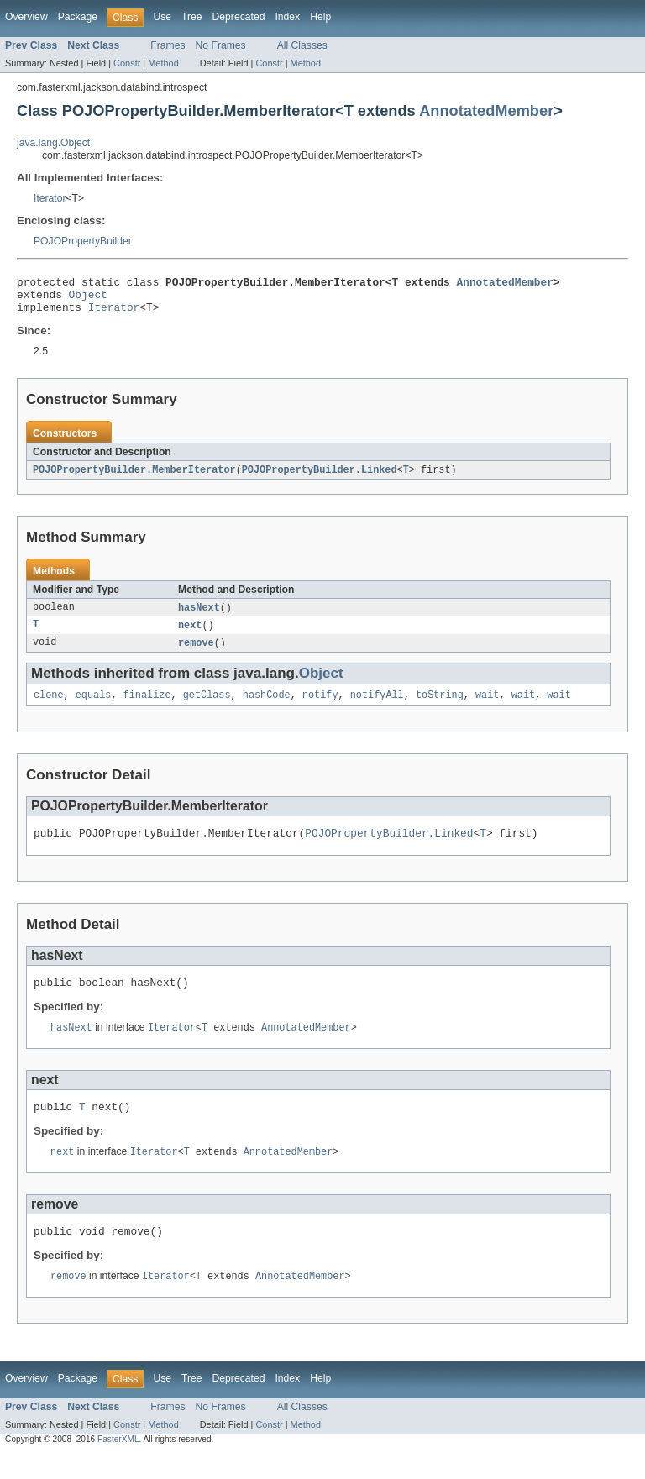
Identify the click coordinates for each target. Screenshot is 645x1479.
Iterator (50, 198)
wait (487, 707)
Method (163, 63)
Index (287, 17)
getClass (207, 707)
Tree (191, 17)
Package (77, 17)
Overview (26, 17)
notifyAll (377, 707)
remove (196, 653)
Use (162, 17)
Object (88, 299)
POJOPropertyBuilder (83, 241)
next (190, 635)
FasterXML (118, 1464)
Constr (126, 63)
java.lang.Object (53, 143)
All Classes (302, 45)
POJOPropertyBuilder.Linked (319, 478)
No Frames (221, 45)
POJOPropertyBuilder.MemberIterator (134, 478)
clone (49, 707)
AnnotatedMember (486, 110)
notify (320, 707)
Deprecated (238, 17)
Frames (167, 45)
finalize (147, 707)
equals (94, 707)
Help (320, 17)
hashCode (267, 707)
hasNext (199, 616)
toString (440, 707)
